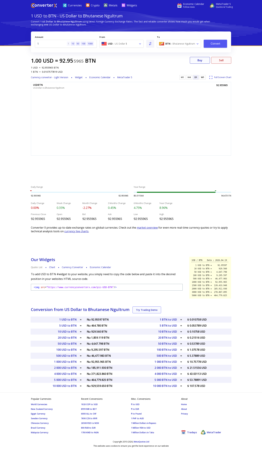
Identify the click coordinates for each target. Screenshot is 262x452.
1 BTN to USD (168, 319)
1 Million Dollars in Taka (142, 432)
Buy (200, 60)
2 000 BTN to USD (166, 368)
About (184, 409)
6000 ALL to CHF (89, 413)
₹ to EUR (135, 409)
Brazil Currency (38, 427)
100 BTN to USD (167, 350)
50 (78, 43)
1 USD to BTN (68, 319)
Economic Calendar (99, 77)
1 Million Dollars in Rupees (143, 423)
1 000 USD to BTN (65, 362)
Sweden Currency (39, 418)
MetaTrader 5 (124, 77)
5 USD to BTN (68, 325)
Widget (79, 77)
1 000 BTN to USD (166, 362)
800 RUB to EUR (88, 427)
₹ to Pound (136, 413)
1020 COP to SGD (89, 404)
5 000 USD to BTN (65, 380)
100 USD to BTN (66, 350)
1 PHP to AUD (137, 418)
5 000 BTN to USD (166, 380)
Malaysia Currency (39, 432)
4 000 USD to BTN (65, 374)
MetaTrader (211, 432)
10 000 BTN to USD (165, 386)
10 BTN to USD (167, 331)
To (158, 37)
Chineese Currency (40, 423)
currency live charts (76, 231)
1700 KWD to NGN (90, 432)
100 (83, 43)
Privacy (184, 413)
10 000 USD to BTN (65, 386)
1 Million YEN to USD (141, 427)
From (102, 37)
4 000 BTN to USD (166, 374)
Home (184, 404)
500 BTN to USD (167, 356)
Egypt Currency (38, 413)
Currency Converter (72, 267)
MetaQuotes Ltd (141, 441)
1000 (90, 43)
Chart (52, 267)
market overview (147, 227)
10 (73, 43)
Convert (215, 43)
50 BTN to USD (167, 343)
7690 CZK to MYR (89, 418)
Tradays (189, 432)
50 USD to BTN (67, 343)
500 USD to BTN (66, 356)
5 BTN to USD (168, 325)
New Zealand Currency (42, 409)
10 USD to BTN (67, 331)
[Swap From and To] (150, 44)
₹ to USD (135, 404)
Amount (39, 37)
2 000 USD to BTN (65, 368)
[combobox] (121, 44)
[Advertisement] (131, 171)
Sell (221, 60)
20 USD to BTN (67, 337)
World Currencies (39, 404)
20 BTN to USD (167, 337)
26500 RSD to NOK (90, 423)
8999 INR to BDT (89, 409)
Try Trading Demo (147, 309)
